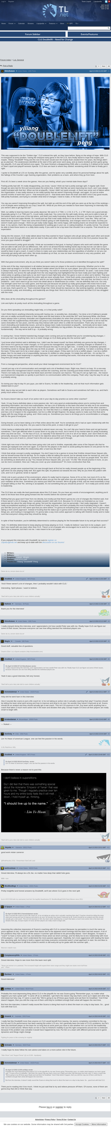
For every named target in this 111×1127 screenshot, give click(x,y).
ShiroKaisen (20, 553)
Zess (17, 555)
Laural (19, 557)
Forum (12, 23)
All (109, 66)
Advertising (39, 1119)
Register (11, 1)
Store (62, 23)
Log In (3, 1)
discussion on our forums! (53, 542)
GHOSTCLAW (21, 559)
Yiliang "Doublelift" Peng (27, 562)
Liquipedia (98, 1)
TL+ (76, 23)
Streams (31, 23)
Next (103, 66)
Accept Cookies (82, 1124)
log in (49, 1107)
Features (53, 23)
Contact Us (72, 1119)
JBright (26, 557)
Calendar (21, 23)
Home (3, 23)
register (59, 1107)
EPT (70, 23)
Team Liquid (86, 1)
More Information (99, 1124)
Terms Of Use (62, 1119)
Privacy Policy (50, 1119)
